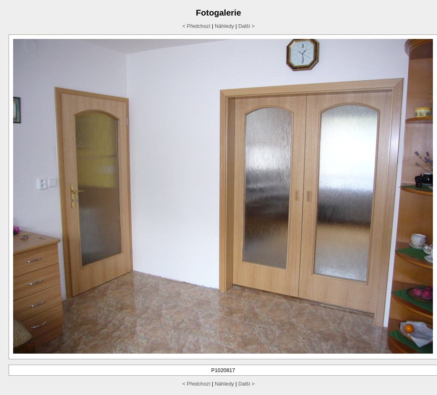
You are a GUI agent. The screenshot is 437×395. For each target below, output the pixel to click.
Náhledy (224, 26)
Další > (246, 26)
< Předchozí (196, 26)
